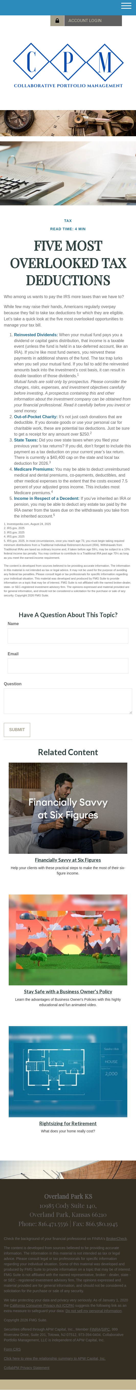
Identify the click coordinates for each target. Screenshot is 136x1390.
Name (13, 624)
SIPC (105, 1329)
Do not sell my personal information (93, 1311)
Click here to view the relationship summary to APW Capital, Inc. (55, 1358)
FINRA (95, 1329)
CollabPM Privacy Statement (26, 1368)
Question (12, 684)
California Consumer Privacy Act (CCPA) (42, 1305)
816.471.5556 (54, 1223)
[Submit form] (17, 730)
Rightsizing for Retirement (68, 1123)
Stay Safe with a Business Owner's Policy (68, 991)
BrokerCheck (116, 1239)
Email (13, 654)
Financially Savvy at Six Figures (68, 860)
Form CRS (12, 1349)
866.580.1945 (102, 1223)
